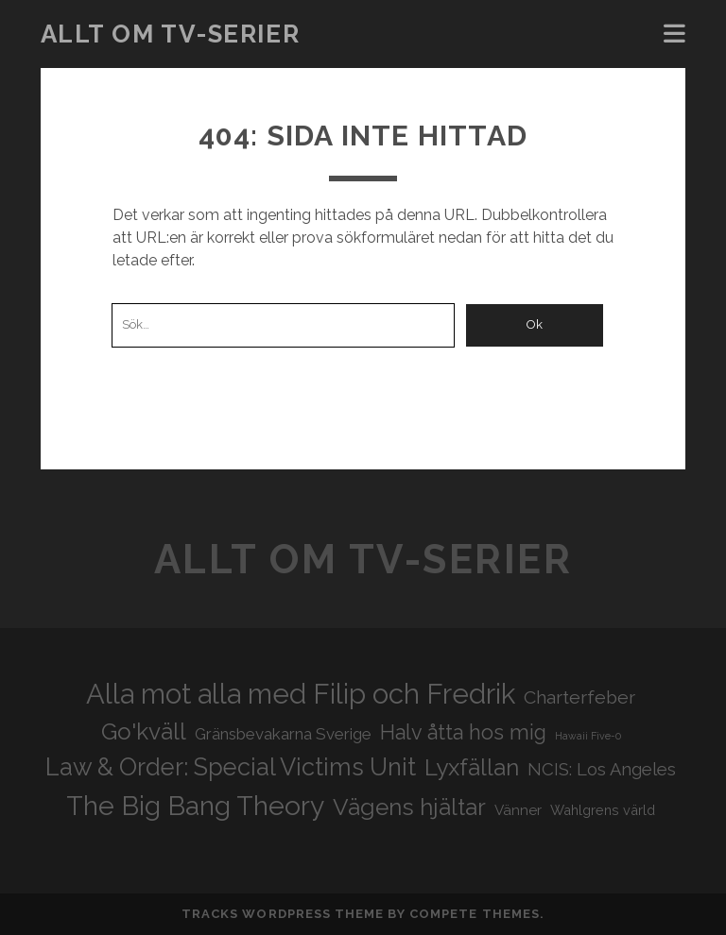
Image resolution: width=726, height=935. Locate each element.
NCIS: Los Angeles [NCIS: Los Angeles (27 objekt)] (601, 769)
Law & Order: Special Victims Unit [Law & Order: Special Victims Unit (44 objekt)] (230, 767)
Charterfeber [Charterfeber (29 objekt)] (579, 697)
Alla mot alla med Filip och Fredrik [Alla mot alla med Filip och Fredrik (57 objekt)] (300, 693)
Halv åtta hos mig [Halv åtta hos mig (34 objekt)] (463, 732)
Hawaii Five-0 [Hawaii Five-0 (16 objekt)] (588, 735)
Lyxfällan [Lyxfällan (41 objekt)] (471, 767)
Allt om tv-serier (171, 34)
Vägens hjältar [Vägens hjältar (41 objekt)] (409, 807)
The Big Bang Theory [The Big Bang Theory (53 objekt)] (195, 806)
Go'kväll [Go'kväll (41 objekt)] (143, 731)
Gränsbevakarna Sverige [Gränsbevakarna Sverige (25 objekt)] (283, 733)
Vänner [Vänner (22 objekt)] (518, 810)
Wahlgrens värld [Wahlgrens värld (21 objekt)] (602, 810)
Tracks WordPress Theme (283, 914)
